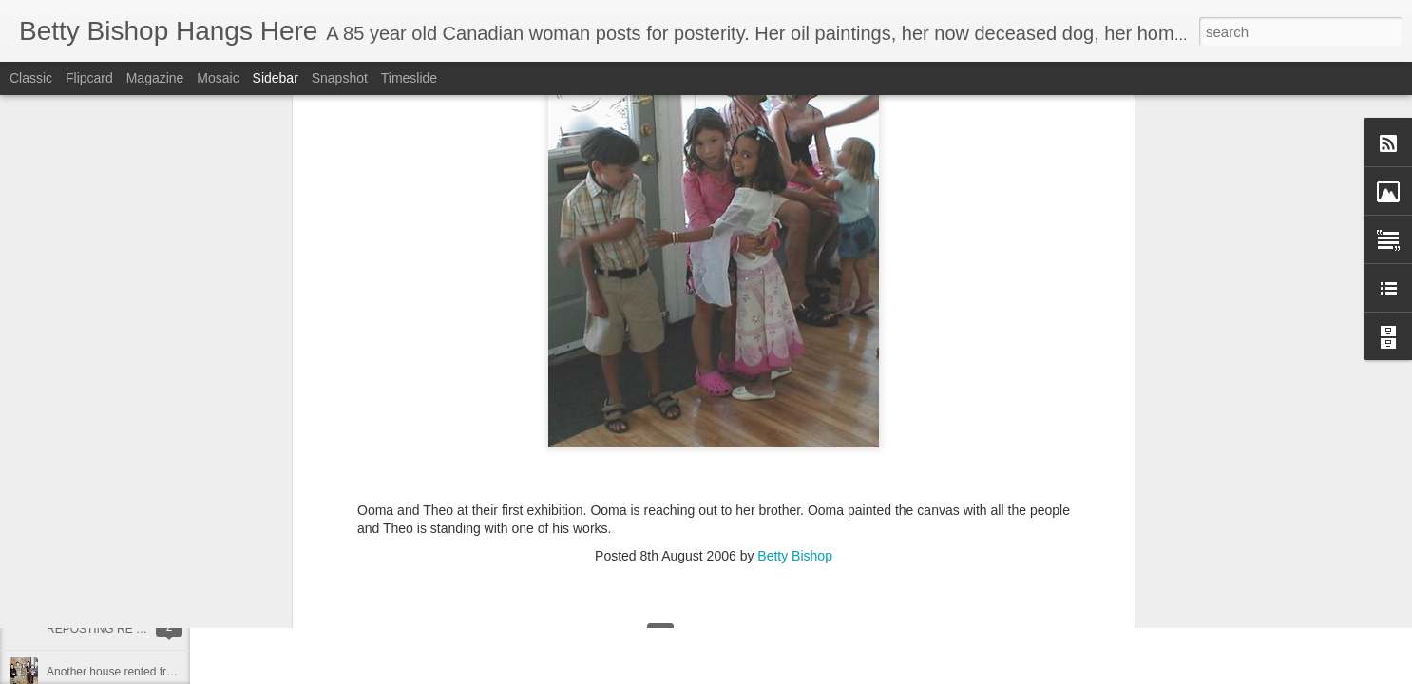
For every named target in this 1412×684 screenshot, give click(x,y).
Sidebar (275, 78)
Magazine (155, 78)
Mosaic (218, 78)
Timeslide (409, 78)
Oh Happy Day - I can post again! (131, 500)
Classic (31, 78)
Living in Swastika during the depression (148, 586)
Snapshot (340, 78)
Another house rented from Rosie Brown (148, 671)
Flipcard (89, 78)
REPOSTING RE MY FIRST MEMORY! (146, 629)
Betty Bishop (794, 164)
